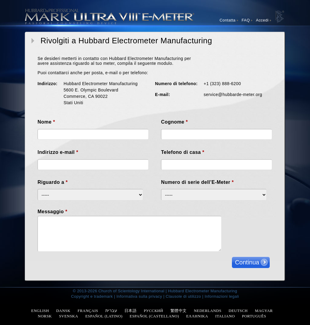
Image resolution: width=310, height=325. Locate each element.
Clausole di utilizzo (183, 296)
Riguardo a (53, 182)
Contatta (227, 20)
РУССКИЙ (153, 310)
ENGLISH (40, 310)
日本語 (130, 310)
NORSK (45, 316)
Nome (46, 121)
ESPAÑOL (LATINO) (104, 316)
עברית (111, 310)
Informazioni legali (222, 296)
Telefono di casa (182, 152)
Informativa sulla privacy (139, 296)
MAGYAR (264, 310)
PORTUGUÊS (254, 316)
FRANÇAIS (88, 310)
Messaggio (52, 211)
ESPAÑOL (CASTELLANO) (154, 316)
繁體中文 (178, 310)
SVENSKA (68, 316)
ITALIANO (225, 316)
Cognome (174, 121)
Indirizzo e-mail (58, 152)
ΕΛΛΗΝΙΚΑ (197, 316)
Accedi (262, 20)
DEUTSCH (238, 310)
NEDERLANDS (207, 310)
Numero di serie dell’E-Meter (197, 182)
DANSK (63, 310)
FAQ (246, 20)
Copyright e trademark (92, 296)
